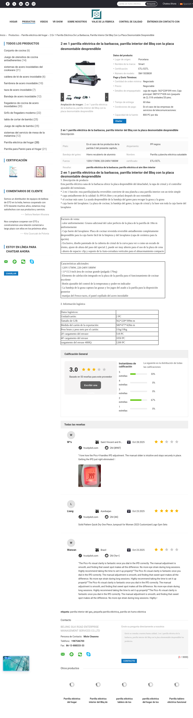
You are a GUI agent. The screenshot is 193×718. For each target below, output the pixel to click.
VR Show (58, 21)
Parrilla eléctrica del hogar (34, 35)
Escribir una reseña (90, 386)
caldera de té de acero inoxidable (22, 76)
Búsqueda (151, 4)
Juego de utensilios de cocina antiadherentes (21, 59)
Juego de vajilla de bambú (19, 126)
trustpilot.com (90, 448)
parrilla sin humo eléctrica (133, 612)
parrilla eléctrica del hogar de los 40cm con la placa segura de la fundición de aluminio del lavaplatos (150, 700)
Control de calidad (130, 21)
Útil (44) (114, 517)
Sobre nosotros (77, 21)
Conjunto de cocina (15, 50)
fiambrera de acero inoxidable (21, 83)
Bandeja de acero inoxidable (20, 96)
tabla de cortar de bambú (18, 119)
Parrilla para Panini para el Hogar (22, 149)
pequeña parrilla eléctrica (106, 612)
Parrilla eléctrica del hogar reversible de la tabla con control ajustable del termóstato (72, 700)
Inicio (2, 35)
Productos (28, 21)
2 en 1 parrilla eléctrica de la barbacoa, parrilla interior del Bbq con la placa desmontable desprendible (84, 108)
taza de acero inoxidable (18, 89)
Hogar (13, 21)
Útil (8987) (115, 448)
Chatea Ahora (169, 3)
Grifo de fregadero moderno (20, 112)
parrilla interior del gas (81, 612)
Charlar (118, 121)
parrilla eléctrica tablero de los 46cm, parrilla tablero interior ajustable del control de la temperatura (124, 700)
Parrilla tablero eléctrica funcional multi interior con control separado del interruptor (176, 700)
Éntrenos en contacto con (163, 21)
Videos (44, 21)
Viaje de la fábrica (103, 21)
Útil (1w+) (114, 555)
